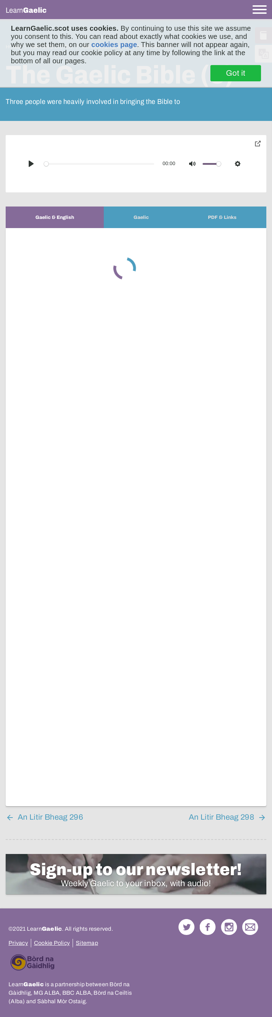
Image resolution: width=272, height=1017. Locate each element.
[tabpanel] (136, 517)
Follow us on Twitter (186, 927)
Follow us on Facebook (208, 927)
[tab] (55, 217)
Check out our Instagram (229, 927)
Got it (235, 73)
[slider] (99, 164)
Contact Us (250, 927)
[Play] (31, 163)
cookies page (114, 44)
